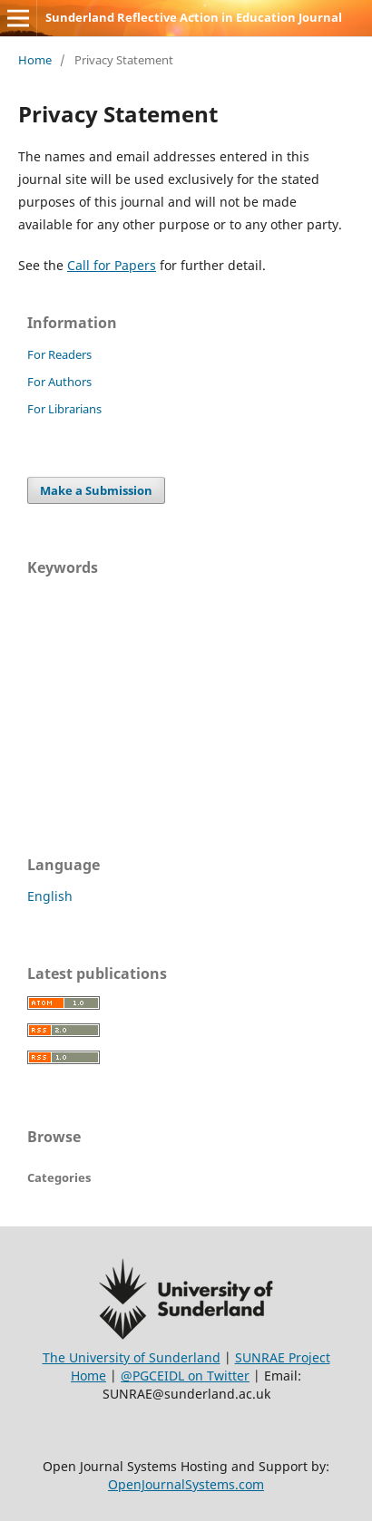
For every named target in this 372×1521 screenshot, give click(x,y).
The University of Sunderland (131, 1357)
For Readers (59, 354)
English (50, 896)
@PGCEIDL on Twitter (185, 1375)
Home (35, 60)
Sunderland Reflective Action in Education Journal (193, 17)
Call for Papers (111, 265)
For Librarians (64, 409)
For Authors (59, 381)
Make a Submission (96, 490)
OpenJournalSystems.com (186, 1484)
